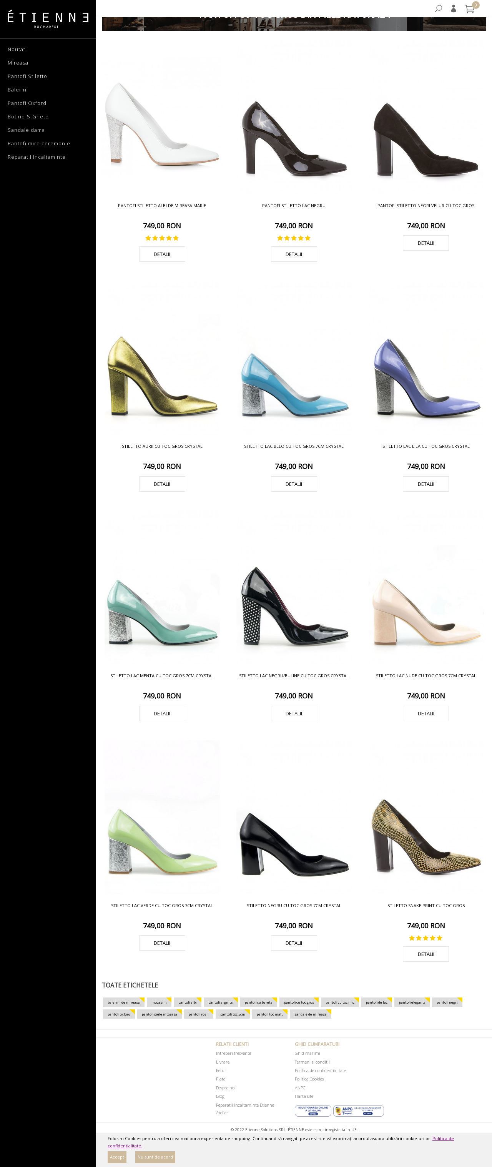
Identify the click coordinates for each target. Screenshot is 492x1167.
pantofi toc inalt (270, 1014)
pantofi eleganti (412, 1002)
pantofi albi (187, 1002)
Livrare (222, 1062)
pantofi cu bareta (259, 1002)
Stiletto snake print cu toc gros (426, 905)
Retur (221, 1070)
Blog (220, 1096)
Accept (117, 1157)
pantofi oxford (119, 1014)
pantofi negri (447, 1002)
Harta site (304, 1096)
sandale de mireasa (310, 1014)
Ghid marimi (307, 1053)
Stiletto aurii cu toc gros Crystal (162, 446)
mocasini (159, 1002)
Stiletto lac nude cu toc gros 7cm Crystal (426, 675)
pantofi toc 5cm (232, 1014)
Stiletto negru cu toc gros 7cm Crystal (294, 905)
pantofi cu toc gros (299, 1002)
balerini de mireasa (124, 1002)
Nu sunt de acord (155, 1157)
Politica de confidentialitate (320, 1070)
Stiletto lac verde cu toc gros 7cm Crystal (162, 905)
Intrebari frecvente (233, 1053)
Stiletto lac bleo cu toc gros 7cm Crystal (294, 446)
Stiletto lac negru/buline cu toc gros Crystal (294, 675)
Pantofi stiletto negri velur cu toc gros (425, 205)
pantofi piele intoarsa (159, 1014)
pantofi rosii (199, 1014)
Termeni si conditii (312, 1062)
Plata (221, 1079)
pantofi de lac (376, 1002)
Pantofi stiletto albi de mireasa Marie (162, 205)
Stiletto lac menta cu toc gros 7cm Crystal (162, 675)
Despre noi (226, 1088)
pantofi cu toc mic (340, 1002)
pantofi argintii (220, 1002)
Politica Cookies (309, 1079)
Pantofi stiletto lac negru (294, 205)
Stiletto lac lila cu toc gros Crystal (426, 446)
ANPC (300, 1088)
